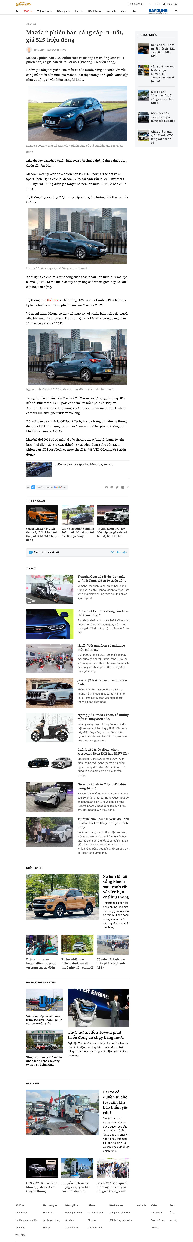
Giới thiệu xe (157, 1220)
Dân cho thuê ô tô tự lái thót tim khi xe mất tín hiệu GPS (163, 50)
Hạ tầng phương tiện (41, 982)
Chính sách (34, 868)
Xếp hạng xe (71, 1227)
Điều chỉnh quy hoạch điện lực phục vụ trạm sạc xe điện (41, 963)
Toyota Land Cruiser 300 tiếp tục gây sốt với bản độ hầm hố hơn (112, 532)
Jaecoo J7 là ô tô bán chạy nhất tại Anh (102, 682)
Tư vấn (154, 1227)
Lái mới (79, 11)
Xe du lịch (48, 1212)
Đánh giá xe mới (73, 1212)
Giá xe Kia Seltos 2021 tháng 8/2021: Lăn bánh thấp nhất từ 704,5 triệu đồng (42, 534)
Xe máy (47, 1227)
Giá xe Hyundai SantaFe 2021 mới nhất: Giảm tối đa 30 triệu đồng (78, 532)
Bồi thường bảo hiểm (120, 1220)
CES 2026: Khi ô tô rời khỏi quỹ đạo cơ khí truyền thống (42, 1187)
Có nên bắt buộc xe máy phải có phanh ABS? (111, 963)
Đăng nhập (172, 4)
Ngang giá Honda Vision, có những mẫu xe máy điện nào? (103, 717)
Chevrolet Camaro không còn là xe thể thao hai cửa (103, 613)
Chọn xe (92, 1220)
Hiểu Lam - (40, 49)
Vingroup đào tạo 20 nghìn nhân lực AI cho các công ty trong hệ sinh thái (44, 1060)
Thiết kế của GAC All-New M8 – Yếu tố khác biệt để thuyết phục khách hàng (103, 823)
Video (124, 11)
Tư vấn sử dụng (96, 1212)
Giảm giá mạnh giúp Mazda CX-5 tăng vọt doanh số (162, 137)
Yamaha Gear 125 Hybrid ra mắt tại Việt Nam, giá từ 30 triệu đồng (102, 579)
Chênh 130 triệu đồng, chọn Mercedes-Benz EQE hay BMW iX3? (103, 752)
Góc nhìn (32, 1083)
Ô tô (172, 1212)
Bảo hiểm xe (94, 11)
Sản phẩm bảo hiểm (120, 1212)
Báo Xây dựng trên (51, 487)
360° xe (27, 11)
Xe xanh (111, 11)
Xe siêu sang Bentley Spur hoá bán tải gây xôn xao (83, 464)
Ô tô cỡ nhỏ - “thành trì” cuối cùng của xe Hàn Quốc (162, 97)
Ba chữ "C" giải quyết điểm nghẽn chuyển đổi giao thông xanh (112, 1187)
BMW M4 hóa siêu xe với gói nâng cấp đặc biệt (163, 117)
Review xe (156, 1212)
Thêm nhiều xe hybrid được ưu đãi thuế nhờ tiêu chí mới (77, 963)
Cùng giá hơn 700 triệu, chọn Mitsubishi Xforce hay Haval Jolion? (162, 74)
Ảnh (135, 11)
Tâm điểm (20, 1235)
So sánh (69, 1220)
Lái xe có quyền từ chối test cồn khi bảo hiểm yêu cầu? (116, 1102)
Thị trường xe (44, 11)
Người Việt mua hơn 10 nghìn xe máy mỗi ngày (101, 648)
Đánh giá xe (63, 11)
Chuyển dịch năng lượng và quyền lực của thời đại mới (75, 1187)
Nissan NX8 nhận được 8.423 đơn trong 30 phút (102, 786)
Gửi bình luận (119, 552)
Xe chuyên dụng (51, 1220)
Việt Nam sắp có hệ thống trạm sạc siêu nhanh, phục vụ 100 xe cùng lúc (44, 1019)
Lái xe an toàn (95, 1227)
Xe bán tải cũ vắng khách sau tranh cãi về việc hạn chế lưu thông (116, 887)
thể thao (53, 300)
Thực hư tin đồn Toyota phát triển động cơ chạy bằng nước (96, 1035)
